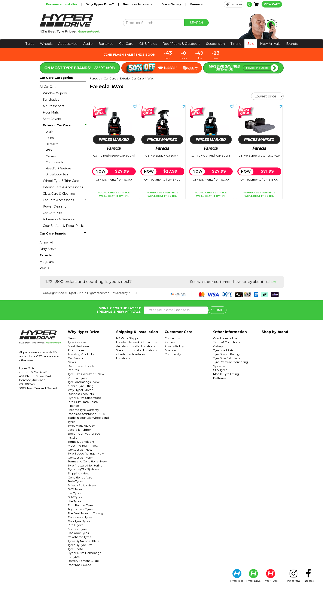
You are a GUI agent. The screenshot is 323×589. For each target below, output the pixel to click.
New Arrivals (270, 44)
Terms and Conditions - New (87, 461)
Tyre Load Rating (225, 350)
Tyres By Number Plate (84, 541)
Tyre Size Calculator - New (86, 374)
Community (173, 354)
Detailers (52, 144)
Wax (49, 150)
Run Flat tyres (77, 378)
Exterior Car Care (64, 125)
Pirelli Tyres (75, 525)
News (72, 338)
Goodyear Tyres (79, 521)
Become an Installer (62, 4)
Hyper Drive (253, 575)
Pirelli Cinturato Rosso (83, 402)
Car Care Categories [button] (56, 78)
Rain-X (44, 268)
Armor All (46, 242)
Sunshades (51, 100)
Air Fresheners (53, 106)
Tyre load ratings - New (83, 382)
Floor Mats (51, 112)
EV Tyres (73, 557)
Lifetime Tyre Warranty (83, 409)
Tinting (236, 44)
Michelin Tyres (77, 529)
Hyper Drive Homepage (84, 553)
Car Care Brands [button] (53, 233)
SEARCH (196, 23)
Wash (49, 131)
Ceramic (51, 156)
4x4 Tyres (74, 493)
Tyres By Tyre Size (80, 545)
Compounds (54, 162)
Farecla (46, 255)
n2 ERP (133, 292)
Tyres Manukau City (81, 425)
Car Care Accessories (64, 200)
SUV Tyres (75, 497)
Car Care (126, 44)
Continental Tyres (80, 517)
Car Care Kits (52, 213)
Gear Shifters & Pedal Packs (63, 226)
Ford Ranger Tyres (80, 505)
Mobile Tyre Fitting (81, 386)
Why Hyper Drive (83, 332)
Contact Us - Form (80, 457)
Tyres (29, 44)
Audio (88, 44)
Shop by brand (275, 332)
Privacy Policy (174, 346)
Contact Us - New (80, 449)
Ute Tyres (74, 501)
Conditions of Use (80, 477)
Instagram (293, 575)
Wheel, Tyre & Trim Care (61, 181)
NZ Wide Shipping (128, 338)
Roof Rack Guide (79, 565)
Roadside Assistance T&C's (86, 414)
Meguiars (47, 262)
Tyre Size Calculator (227, 358)
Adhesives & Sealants (58, 219)
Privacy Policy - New (82, 485)
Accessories (67, 44)
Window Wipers (55, 93)
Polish (50, 137)
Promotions (76, 350)
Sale (250, 44)
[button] (234, 4)
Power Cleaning (55, 206)
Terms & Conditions (81, 441)
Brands (292, 44)
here (273, 282)
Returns (73, 370)
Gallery (218, 346)
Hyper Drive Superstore (84, 397)
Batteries (105, 44)
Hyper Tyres (270, 575)
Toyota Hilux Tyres (80, 509)
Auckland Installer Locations (135, 346)
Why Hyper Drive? (100, 4)
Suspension (215, 44)
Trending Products (81, 354)
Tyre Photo (75, 549)
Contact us (172, 338)
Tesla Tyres (75, 481)
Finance (196, 4)
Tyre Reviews (77, 342)
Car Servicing (77, 358)
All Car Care (48, 87)
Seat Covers (52, 119)
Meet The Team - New (83, 445)
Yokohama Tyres (79, 537)
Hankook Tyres (78, 533)
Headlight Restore (58, 168)
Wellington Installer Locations (136, 350)
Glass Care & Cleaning (59, 194)
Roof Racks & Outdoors (181, 44)
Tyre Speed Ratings (226, 354)
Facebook (308, 575)
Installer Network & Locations (136, 342)
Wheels (46, 44)
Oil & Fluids (148, 44)
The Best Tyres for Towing (85, 513)
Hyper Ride (236, 575)
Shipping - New (78, 473)
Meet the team (78, 346)
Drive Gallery (171, 4)
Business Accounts (138, 4)
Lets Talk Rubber (79, 429)
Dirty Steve (48, 249)
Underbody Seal (57, 174)
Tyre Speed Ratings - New (86, 453)
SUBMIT (217, 310)
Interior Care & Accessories (63, 187)
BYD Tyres (75, 489)
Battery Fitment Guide (83, 560)
